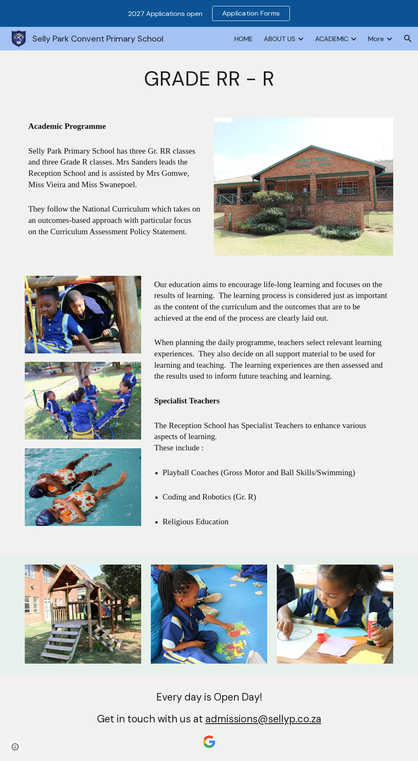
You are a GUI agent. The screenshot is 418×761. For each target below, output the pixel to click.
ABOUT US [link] (279, 38)
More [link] (376, 38)
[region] (209, 13)
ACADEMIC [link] (331, 38)
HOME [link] (243, 38)
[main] (209, 78)
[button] (408, 39)
